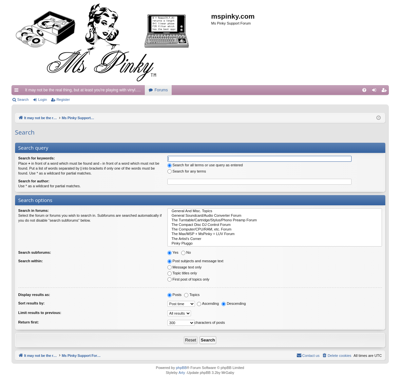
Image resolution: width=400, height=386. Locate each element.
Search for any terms (186, 171)
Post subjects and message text (195, 261)
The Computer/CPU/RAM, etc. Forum (274, 229)
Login (42, 99)
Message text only (184, 267)
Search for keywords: (36, 158)
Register (63, 99)
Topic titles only (182, 273)
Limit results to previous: (39, 313)
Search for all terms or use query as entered (205, 165)
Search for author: (33, 181)
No (186, 252)
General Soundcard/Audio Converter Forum (274, 215)
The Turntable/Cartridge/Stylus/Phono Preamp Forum (274, 220)
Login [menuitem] (375, 91)
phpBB (181, 368)
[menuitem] (364, 90)
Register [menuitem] (385, 91)
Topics (192, 295)
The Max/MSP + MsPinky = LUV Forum (274, 234)
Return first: (28, 322)
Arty (182, 373)
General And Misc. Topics (274, 211)
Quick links (17, 91)
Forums (161, 90)
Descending (233, 303)
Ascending (208, 303)
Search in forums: (33, 210)
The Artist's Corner (274, 239)
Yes (173, 252)
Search (23, 99)
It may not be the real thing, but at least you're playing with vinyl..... (83, 90)
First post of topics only (188, 279)
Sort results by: (31, 303)
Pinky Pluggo (274, 243)
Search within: (30, 261)
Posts (174, 295)
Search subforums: (34, 252)
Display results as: (34, 295)
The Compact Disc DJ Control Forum (274, 225)
